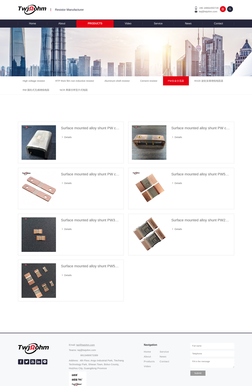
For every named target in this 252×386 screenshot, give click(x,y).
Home (32, 23)
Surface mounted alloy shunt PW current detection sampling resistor (90, 128)
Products (95, 23)
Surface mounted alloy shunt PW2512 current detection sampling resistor (201, 220)
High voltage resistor (34, 80)
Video (128, 23)
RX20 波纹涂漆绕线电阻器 (208, 80)
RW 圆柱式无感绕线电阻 (36, 90)
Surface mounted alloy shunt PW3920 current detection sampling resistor (90, 220)
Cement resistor (148, 80)
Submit (198, 373)
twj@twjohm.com (208, 11)
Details (66, 137)
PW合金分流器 (176, 80)
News (188, 23)
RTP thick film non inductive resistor (74, 80)
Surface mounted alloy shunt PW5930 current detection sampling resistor (201, 174)
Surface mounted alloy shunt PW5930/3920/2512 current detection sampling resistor (90, 266)
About (61, 23)
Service (158, 23)
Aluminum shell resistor (117, 80)
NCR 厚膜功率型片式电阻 (74, 90)
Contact (218, 23)
